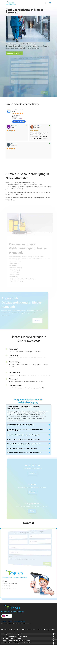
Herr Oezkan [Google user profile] (14, 143)
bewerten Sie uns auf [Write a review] (19, 121)
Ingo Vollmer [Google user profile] (38, 125)
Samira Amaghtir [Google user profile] (15, 125)
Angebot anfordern (14, 53)
